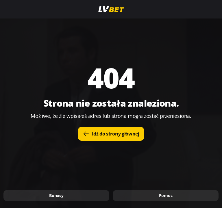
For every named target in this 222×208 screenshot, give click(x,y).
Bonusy (56, 195)
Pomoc (166, 195)
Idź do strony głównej (111, 133)
